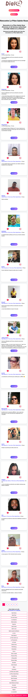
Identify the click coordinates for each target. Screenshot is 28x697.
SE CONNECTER (14, 14)
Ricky (3, 586)
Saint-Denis (14, 613)
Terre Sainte (14, 687)
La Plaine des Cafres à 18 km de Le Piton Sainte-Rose (13, 480)
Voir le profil (14, 66)
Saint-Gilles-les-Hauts (14, 682)
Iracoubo (14, 685)
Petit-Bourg (14, 646)
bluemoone (4, 89)
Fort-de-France (14, 617)
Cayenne (14, 624)
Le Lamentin (14, 691)
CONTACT (25, 695)
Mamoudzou (14, 622)
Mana (14, 667)
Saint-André (14, 626)
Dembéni (14, 662)
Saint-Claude (14, 664)
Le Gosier (14, 642)
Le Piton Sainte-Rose (14, 673)
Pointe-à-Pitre (14, 655)
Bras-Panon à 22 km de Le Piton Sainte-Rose (11, 551)
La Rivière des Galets (14, 671)
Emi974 (3, 373)
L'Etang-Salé (14, 658)
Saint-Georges (14, 678)
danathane (4, 231)
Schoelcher (14, 649)
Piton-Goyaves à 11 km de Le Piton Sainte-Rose (12, 267)
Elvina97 (3, 302)
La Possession (14, 640)
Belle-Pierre (14, 680)
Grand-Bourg (14, 676)
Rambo (3, 266)
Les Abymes (14, 619)
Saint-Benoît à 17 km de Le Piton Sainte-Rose (11, 303)
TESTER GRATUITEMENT (14, 10)
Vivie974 (3, 479)
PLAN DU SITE (19, 695)
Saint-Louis (14, 628)
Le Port (14, 633)
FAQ (11, 695)
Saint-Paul (14, 615)
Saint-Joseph (14, 653)
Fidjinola (3, 195)
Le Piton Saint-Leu (14, 637)
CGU (14, 695)
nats (2, 515)
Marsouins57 (4, 408)
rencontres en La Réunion (14, 610)
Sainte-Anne (14, 644)
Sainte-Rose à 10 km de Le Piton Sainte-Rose (11, 161)
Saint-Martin (14, 635)
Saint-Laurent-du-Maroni (14, 631)
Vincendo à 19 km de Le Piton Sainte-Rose (11, 516)
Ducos (14, 651)
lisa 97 (3, 53)
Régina (14, 689)
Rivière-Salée (14, 660)
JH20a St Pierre (5, 337)
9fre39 (3, 160)
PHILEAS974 (4, 124)
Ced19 (3, 444)
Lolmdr (3, 550)
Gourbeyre (14, 669)
